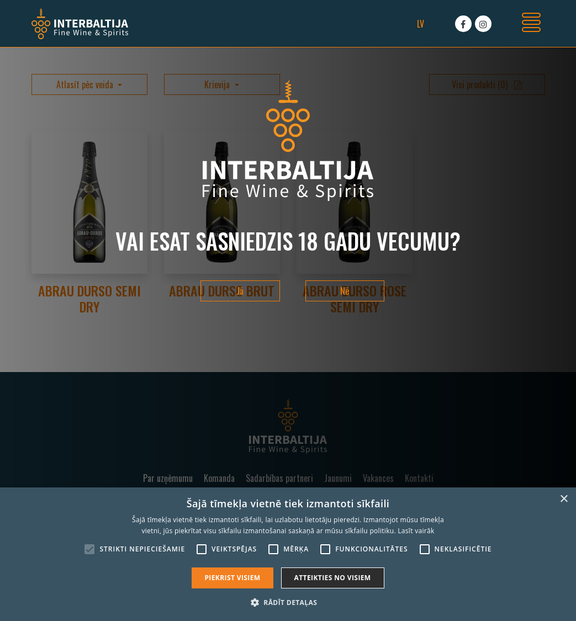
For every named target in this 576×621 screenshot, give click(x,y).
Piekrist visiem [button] (232, 577)
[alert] (288, 554)
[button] (288, 602)
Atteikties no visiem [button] (332, 577)
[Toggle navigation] (531, 23)
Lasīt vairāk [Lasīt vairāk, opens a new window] (416, 530)
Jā (240, 291)
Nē (344, 291)
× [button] (563, 499)
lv (420, 23)
